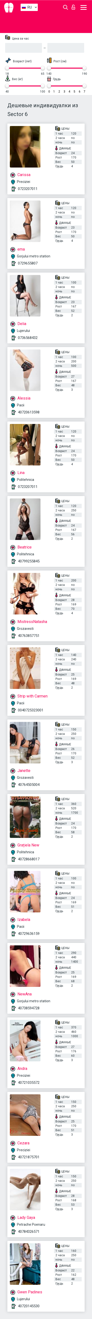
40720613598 (28, 412)
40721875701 (28, 1157)
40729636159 (28, 933)
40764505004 (28, 784)
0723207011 (28, 189)
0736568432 (28, 338)
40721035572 (28, 1082)
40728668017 (28, 859)
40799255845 (28, 561)
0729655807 (28, 263)
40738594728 (28, 1008)
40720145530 (28, 1306)
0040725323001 (30, 710)
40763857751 (28, 635)
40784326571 (28, 1231)
